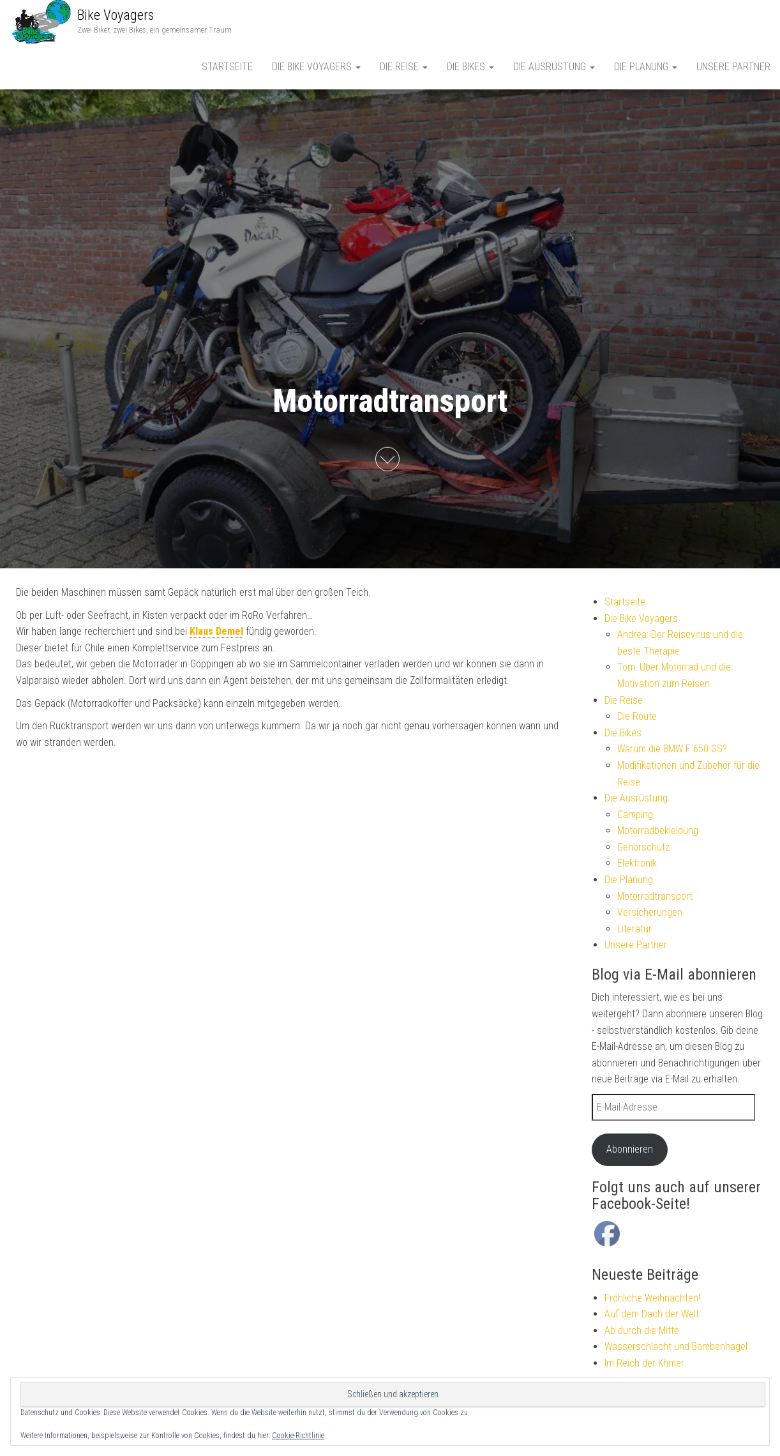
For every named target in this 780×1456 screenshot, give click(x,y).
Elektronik (637, 863)
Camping (635, 814)
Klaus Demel (216, 631)
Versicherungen (649, 912)
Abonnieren (629, 1149)
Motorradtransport (655, 896)
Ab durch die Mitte (641, 1330)
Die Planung (645, 67)
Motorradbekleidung (657, 830)
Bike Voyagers (115, 15)
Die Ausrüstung (554, 67)
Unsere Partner (733, 67)
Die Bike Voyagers (316, 67)
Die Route (637, 716)
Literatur (634, 929)
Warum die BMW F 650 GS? (672, 749)
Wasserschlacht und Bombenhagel (675, 1346)
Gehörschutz (643, 847)
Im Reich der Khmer (644, 1363)
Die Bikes (470, 67)
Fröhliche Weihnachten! (652, 1298)
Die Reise (404, 67)
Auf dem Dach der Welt (651, 1314)
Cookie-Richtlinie (298, 1435)
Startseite (227, 67)
